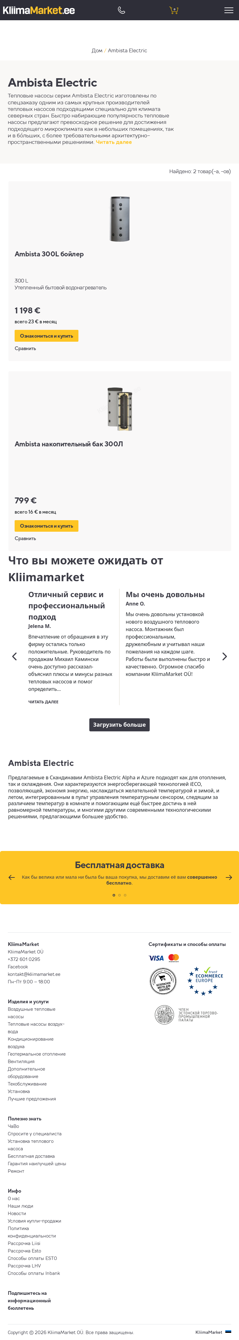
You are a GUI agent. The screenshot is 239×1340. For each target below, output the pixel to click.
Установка (19, 1091)
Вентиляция (21, 1061)
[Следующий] (224, 656)
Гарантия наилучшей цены (37, 1163)
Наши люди (20, 1206)
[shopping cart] (173, 10)
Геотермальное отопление (37, 1054)
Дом (97, 50)
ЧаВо (13, 1126)
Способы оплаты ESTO (32, 1258)
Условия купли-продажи (34, 1221)
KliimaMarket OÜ (26, 951)
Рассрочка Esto (24, 1250)
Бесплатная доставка (31, 1156)
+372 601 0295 (24, 959)
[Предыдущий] (14, 656)
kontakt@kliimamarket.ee (34, 974)
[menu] (230, 10)
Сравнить (25, 348)
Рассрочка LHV (24, 1265)
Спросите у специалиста (35, 1133)
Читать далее (114, 141)
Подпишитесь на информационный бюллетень (29, 1300)
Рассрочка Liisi (24, 1243)
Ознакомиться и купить (46, 336)
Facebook (18, 966)
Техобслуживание (27, 1084)
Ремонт (16, 1171)
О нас (14, 1198)
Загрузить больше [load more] (119, 724)
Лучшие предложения (32, 1098)
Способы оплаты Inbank (34, 1273)
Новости (17, 1213)
